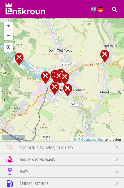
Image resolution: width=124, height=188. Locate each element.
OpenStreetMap (92, 107)
